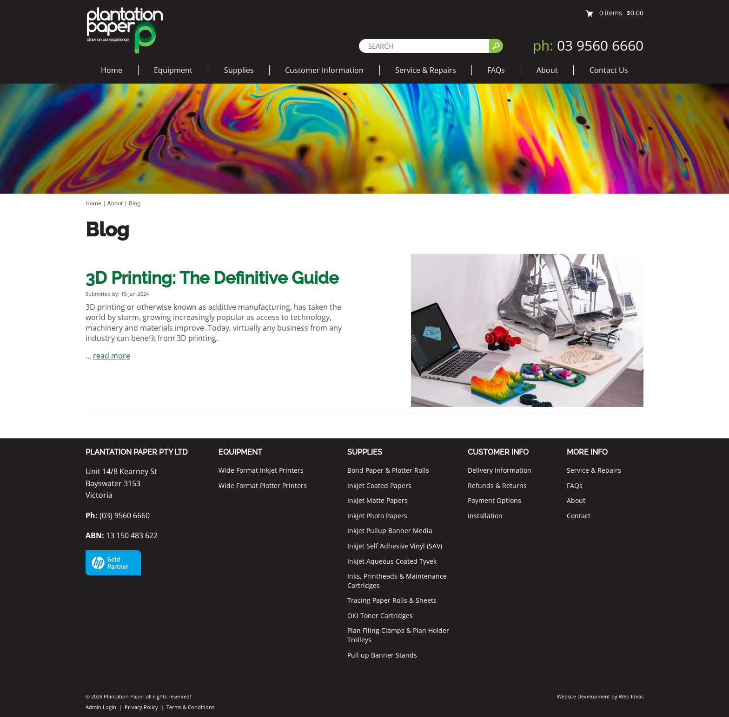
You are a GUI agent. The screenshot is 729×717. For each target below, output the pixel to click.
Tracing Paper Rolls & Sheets (392, 600)
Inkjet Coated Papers (379, 485)
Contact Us (609, 70)
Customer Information (324, 70)
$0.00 (635, 12)
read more (111, 356)
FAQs (496, 70)
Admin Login (101, 707)
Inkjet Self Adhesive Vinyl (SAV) (394, 545)
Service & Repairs (425, 70)
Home (111, 70)
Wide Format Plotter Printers (263, 485)
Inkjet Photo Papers (377, 515)
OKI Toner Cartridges (380, 615)
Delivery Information (499, 470)
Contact (578, 515)
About (547, 70)
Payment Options (494, 500)
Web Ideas (631, 696)
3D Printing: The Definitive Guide (212, 277)
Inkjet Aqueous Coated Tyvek (392, 561)
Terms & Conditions (190, 707)
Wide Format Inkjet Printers (261, 470)
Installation (485, 515)
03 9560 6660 (588, 45)
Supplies (239, 70)
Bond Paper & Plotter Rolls (388, 470)
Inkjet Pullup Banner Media (389, 530)
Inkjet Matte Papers (377, 500)
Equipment (173, 70)
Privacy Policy (141, 707)
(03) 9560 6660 (118, 515)
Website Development (583, 696)
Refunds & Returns (497, 485)
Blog (134, 203)
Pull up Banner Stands (382, 655)
